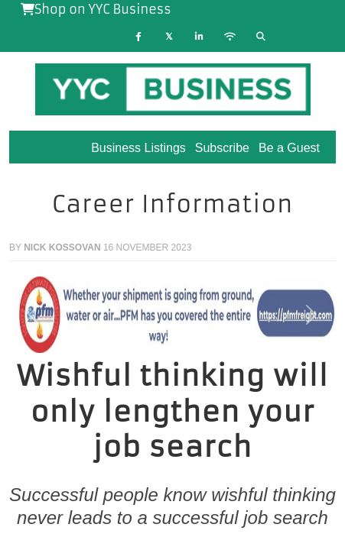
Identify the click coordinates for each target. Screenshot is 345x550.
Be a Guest (289, 147)
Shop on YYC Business (96, 9)
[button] (33, 315)
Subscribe (222, 147)
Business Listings (138, 147)
